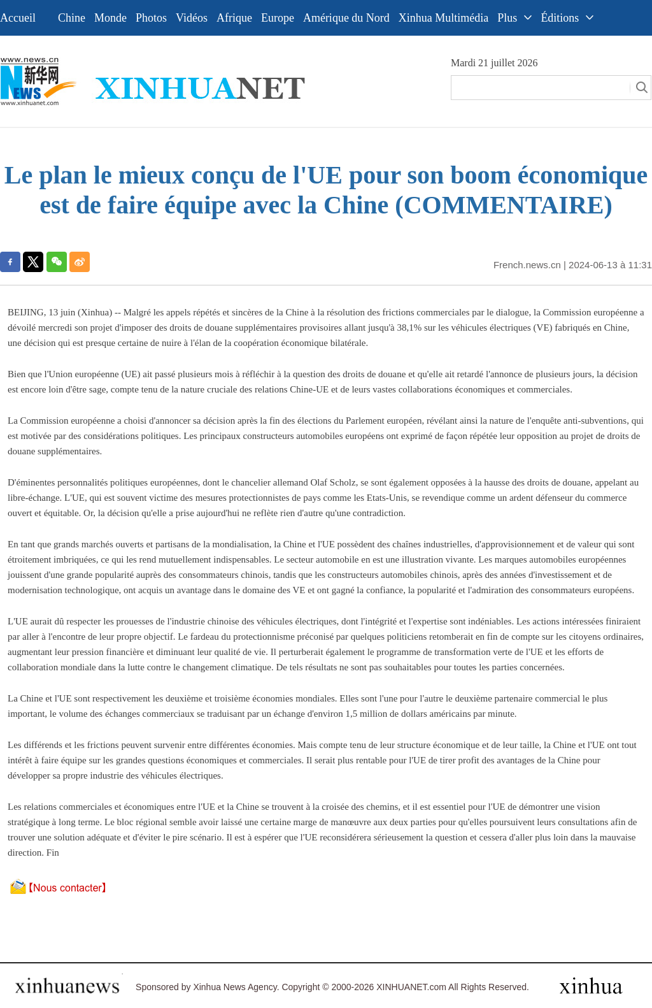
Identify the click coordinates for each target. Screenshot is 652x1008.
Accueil (18, 17)
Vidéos (192, 17)
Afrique (234, 17)
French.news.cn (527, 264)
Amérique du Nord (346, 17)
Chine (71, 17)
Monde (110, 17)
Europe (277, 17)
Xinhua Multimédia (443, 17)
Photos (151, 17)
